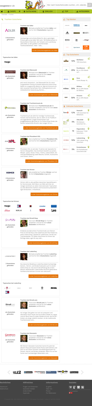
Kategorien (84, 11)
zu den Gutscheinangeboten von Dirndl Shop (43, 243)
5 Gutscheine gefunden (10, 39)
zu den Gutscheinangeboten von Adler (45, 50)
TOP (66, 11)
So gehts (49, 387)
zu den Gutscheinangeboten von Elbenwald (43, 95)
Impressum (3, 387)
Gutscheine (31, 11)
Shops (13, 11)
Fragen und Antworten (30, 387)
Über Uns (49, 389)
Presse (48, 391)
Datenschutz (4, 389)
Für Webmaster (51, 393)
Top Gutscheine (72, 54)
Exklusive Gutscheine (74, 106)
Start (2, 11)
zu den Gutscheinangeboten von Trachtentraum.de (41, 128)
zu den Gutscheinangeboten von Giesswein (43, 358)
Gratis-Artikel (27, 391)
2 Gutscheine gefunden (10, 149)
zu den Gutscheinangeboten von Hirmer (44, 194)
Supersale (26, 393)
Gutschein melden (29, 389)
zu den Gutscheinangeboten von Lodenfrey (43, 276)
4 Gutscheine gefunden (10, 179)
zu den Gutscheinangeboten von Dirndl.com (43, 325)
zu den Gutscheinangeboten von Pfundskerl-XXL (42, 161)
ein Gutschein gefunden (10, 77)
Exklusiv (49, 11)
